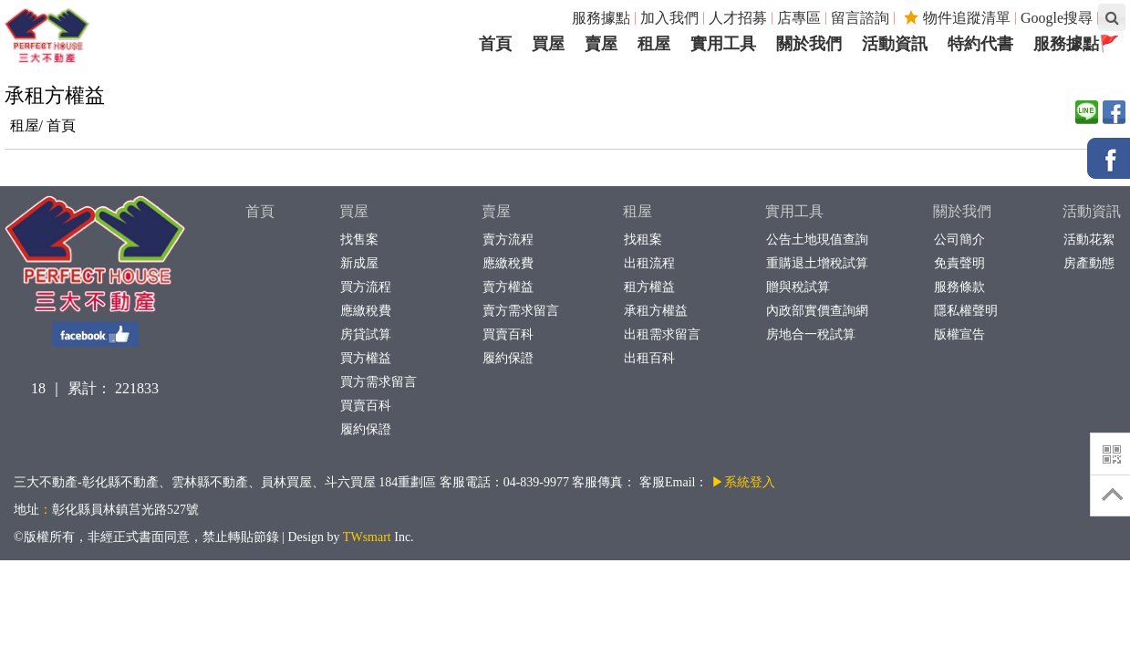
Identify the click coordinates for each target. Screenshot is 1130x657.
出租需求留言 (661, 334)
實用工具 (794, 211)
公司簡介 (959, 239)
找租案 (642, 239)
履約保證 (365, 429)
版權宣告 (959, 334)
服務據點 (601, 18)
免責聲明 (959, 263)
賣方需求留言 (520, 311)
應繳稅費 (365, 311)
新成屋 (358, 263)
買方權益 (365, 358)
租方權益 (649, 287)
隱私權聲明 (965, 311)
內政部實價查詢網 (816, 311)
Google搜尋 (1057, 18)
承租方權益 (655, 311)
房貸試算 (365, 334)
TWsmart (367, 537)
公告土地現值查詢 (816, 239)
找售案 (358, 239)
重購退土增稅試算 (816, 263)
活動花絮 (1088, 239)
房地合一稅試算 (810, 334)
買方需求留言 (378, 382)
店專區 (799, 18)
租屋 (637, 211)
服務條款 (959, 287)
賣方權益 (508, 287)
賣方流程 (508, 239)
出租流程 (649, 263)
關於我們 (962, 211)
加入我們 (669, 18)
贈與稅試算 (797, 287)
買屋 (353, 211)
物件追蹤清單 (957, 18)
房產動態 (1088, 263)
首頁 (61, 125)
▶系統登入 (743, 482)
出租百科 (649, 358)
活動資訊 (1092, 211)
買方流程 (365, 287)
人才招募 (738, 18)
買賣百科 (365, 405)
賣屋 (496, 211)
